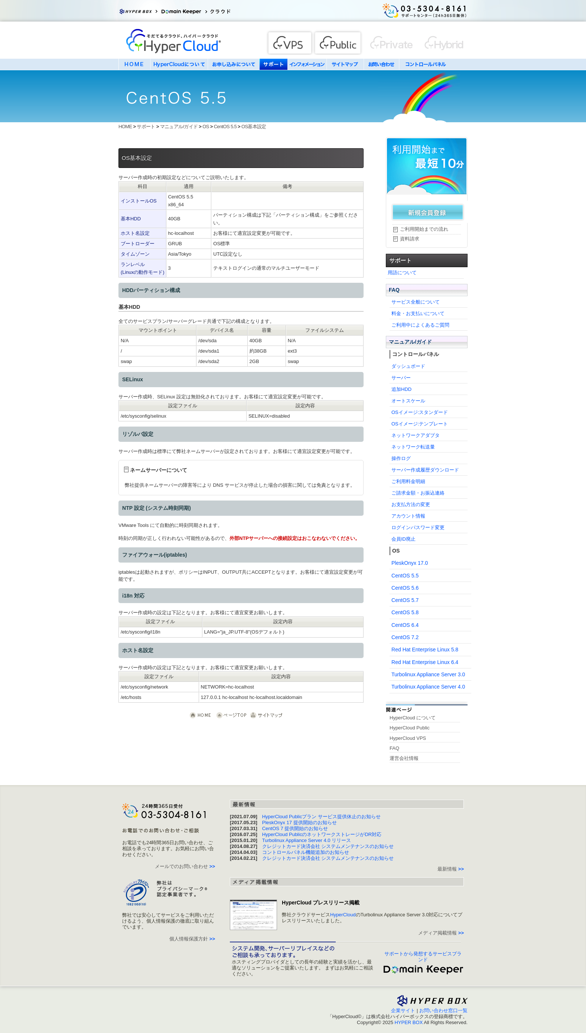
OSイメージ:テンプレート (419, 424)
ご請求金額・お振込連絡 (418, 493)
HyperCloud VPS (408, 738)
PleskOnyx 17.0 (409, 563)
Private (440, 42)
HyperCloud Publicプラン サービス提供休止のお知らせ (321, 816)
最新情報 (450, 869)
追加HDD (401, 389)
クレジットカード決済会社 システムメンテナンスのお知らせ (328, 846)
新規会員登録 (427, 212)
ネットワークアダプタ (415, 435)
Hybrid (391, 42)
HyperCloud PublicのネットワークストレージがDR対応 (321, 834)
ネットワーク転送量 (413, 447)
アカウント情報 (408, 516)
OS (205, 126)
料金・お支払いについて (418, 313)
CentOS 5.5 (225, 126)
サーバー (401, 378)
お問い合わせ (381, 64)
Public (338, 42)
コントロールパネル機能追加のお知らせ (305, 852)
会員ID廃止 (403, 539)
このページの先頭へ (231, 715)
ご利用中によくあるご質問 (420, 325)
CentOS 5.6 (405, 588)
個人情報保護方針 (192, 939)
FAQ (394, 290)
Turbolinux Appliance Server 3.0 (428, 674)
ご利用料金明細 (408, 481)
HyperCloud (174, 43)
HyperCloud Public (410, 728)
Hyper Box (138, 11)
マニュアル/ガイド (179, 126)
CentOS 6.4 (405, 625)
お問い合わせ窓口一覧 (443, 1010)
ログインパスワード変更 (418, 527)
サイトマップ (345, 64)
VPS (288, 42)
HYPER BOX (408, 1022)
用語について (402, 272)
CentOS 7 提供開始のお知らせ (295, 828)
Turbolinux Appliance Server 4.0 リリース (306, 840)
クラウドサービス (230, 11)
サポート (273, 64)
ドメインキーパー (183, 11)
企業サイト (403, 1010)
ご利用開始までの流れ (424, 229)
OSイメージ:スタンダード (419, 412)
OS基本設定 (253, 126)
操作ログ (401, 458)
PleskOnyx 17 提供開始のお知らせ (299, 822)
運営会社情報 (404, 758)
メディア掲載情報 (441, 933)
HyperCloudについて (179, 64)
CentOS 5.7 (405, 600)
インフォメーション (306, 64)
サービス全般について (415, 302)
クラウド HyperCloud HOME (201, 715)
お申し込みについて (234, 64)
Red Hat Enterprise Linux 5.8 (424, 649)
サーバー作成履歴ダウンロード (425, 470)
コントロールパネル (426, 64)
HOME (134, 64)
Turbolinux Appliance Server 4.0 (428, 687)
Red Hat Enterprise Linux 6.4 (424, 662)
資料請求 (409, 239)
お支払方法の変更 (410, 504)
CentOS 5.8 (405, 612)
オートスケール (408, 401)
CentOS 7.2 (405, 637)
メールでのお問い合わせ (185, 866)
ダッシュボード (408, 366)
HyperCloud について (413, 717)
